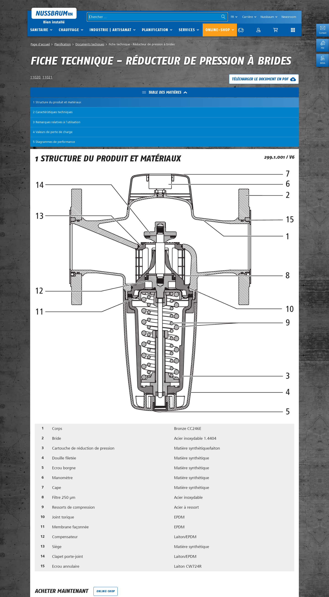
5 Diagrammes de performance (54, 142)
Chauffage (69, 30)
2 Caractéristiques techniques (52, 112)
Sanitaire (39, 30)
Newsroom (288, 17)
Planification (155, 30)
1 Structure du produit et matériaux (57, 103)
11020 (35, 78)
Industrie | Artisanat (110, 30)
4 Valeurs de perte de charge (52, 132)
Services (187, 30)
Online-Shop (217, 30)
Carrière (247, 17)
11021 (47, 78)
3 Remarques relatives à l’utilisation (56, 122)
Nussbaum (267, 17)
